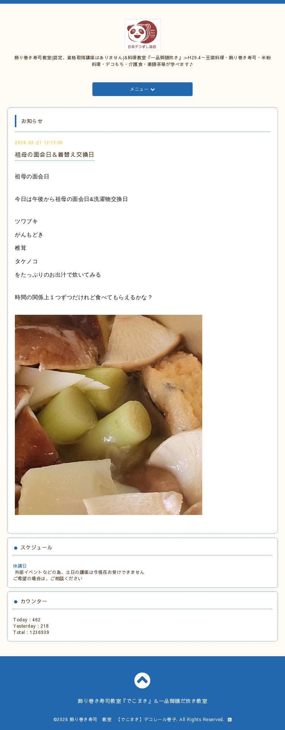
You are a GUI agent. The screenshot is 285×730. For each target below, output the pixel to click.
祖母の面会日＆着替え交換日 (55, 154)
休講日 (20, 566)
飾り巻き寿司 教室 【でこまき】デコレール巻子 (123, 719)
